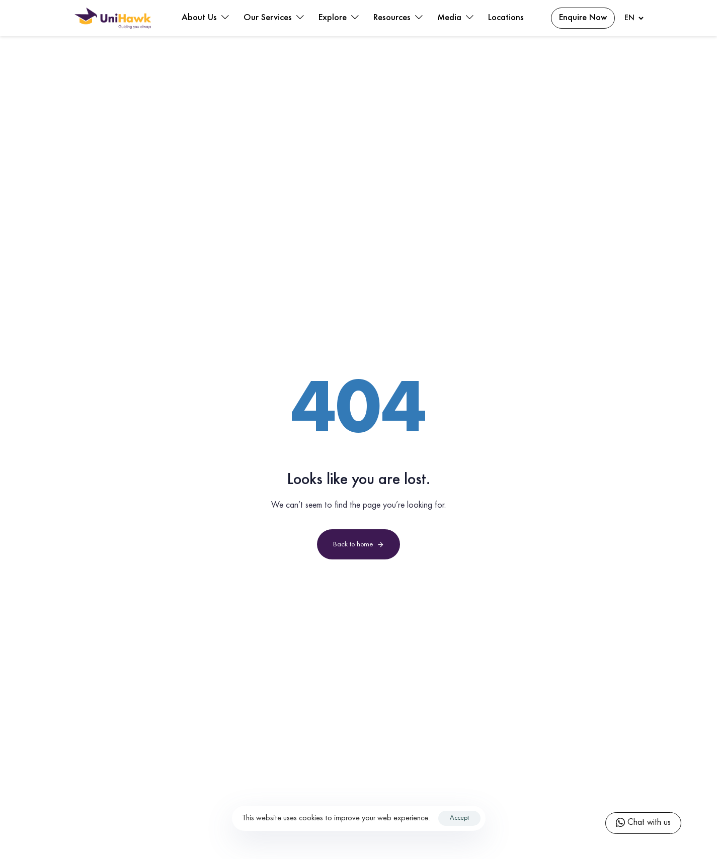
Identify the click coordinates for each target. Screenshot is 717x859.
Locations (506, 18)
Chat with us (643, 823)
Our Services (273, 18)
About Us (205, 18)
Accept (459, 818)
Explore (338, 18)
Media (455, 18)
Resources (397, 18)
